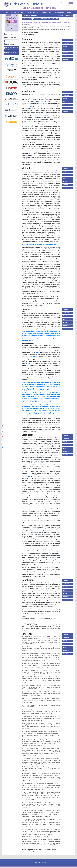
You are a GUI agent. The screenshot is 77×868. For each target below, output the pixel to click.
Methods (65, 46)
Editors (22, 12)
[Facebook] (2, 426)
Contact (69, 12)
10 (54, 119)
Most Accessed (9, 44)
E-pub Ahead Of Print (10, 37)
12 (29, 153)
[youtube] (2, 436)
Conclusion (66, 56)
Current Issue (8, 34)
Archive (7, 41)
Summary (65, 40)
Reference (65, 59)
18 (29, 477)
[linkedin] (2, 447)
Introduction (66, 43)
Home (7, 12)
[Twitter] (2, 431)
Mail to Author (55, 18)
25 (22, 543)
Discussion (65, 52)
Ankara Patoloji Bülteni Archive (10, 53)
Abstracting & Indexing (60, 12)
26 (43, 545)
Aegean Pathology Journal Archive (11, 48)
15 (49, 159)
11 (58, 128)
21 (35, 461)
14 (47, 159)
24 (33, 534)
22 (27, 466)
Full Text (30, 18)
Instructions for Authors (47, 12)
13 (31, 153)
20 (45, 454)
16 (43, 454)
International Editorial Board (33, 12)
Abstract (24, 18)
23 (32, 534)
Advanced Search (69, 5)
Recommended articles (45, 18)
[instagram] (2, 441)
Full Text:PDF (36, 18)
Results (65, 49)
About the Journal (15, 12)
